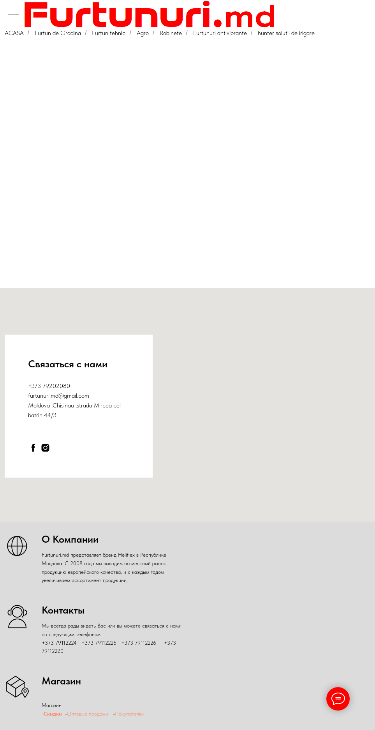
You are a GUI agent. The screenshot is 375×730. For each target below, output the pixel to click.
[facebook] (33, 448)
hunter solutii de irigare (286, 33)
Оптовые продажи (87, 714)
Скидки (53, 714)
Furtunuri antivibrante (220, 33)
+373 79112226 (138, 643)
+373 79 (38, 386)
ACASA (14, 33)
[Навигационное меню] (13, 12)
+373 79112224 (59, 643)
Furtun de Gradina (58, 33)
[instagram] (45, 448)
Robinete (171, 33)
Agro (143, 33)
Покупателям (130, 714)
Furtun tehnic (108, 33)
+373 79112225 (98, 643)
